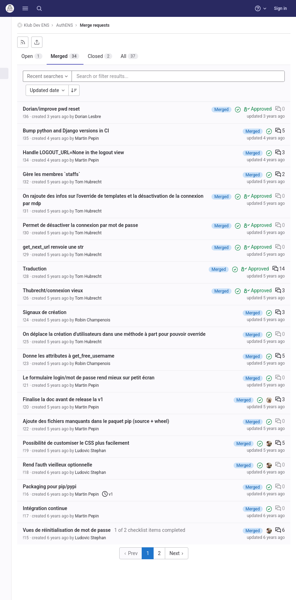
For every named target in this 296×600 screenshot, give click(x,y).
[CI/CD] (9, 85)
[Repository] (9, 50)
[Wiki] (9, 131)
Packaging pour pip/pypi (58, 486)
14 (279, 269)
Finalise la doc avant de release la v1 (71, 399)
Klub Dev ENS (41, 25)
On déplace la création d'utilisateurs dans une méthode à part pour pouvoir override (122, 334)
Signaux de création (52, 312)
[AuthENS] (10, 25)
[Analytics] (9, 119)
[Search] (39, 8)
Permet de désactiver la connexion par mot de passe (88, 225)
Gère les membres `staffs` (59, 174)
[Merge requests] (9, 73)
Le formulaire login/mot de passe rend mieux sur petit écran (96, 377)
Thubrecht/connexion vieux (61, 290)
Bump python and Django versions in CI (74, 130)
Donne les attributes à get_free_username (76, 356)
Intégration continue (53, 508)
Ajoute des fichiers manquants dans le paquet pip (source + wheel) (104, 421)
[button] (25, 8)
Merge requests (102, 25)
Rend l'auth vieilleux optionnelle (65, 465)
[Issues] (9, 61)
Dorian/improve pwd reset (59, 109)
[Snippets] (9, 143)
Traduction (43, 269)
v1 (115, 494)
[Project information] (9, 38)
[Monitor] (9, 108)
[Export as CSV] (45, 42)
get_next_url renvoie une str (61, 247)
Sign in (280, 8)
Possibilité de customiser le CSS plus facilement (84, 443)
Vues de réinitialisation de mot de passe (75, 530)
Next (181, 553)
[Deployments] (9, 96)
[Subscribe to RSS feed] (30, 42)
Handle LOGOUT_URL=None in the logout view (81, 152)
